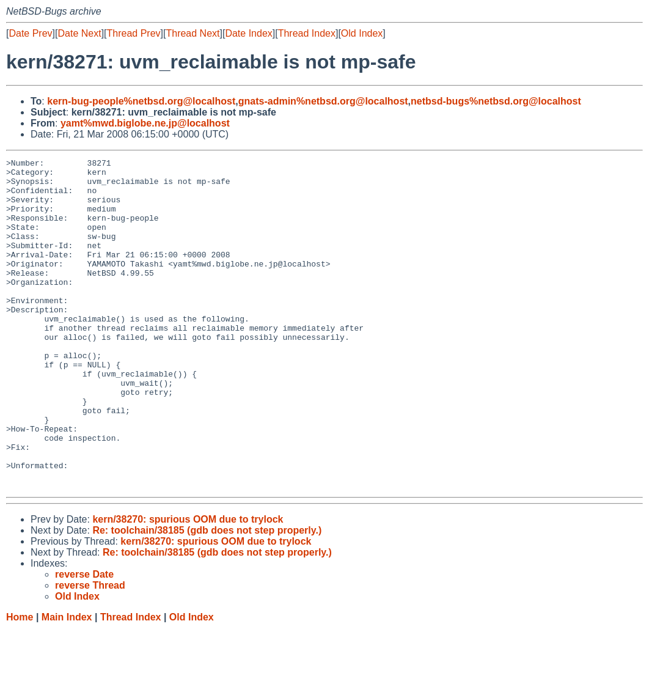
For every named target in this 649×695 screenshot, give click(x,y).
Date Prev (30, 33)
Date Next (79, 33)
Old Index (362, 33)
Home (19, 683)
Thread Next (192, 33)
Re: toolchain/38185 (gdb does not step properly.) (206, 596)
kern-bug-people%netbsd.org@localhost (141, 101)
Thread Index (307, 33)
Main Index (67, 683)
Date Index (248, 33)
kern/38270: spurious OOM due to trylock (187, 585)
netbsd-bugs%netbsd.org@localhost (496, 101)
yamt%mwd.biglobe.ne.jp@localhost (145, 123)
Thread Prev (134, 33)
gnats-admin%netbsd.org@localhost (323, 101)
